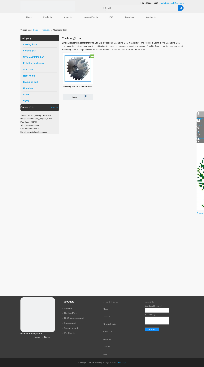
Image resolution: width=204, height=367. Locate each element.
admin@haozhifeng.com (172, 3)
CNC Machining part (74, 318)
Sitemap (106, 346)
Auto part (68, 308)
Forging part (70, 323)
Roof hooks (69, 333)
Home (29, 17)
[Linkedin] (3, 121)
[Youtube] (3, 135)
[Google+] (3, 128)
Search (181, 8)
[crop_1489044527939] (37, 314)
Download (129, 17)
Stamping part (71, 328)
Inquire (70, 97)
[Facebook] (3, 113)
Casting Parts (70, 313)
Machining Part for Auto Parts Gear (78, 86)
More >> (54, 107)
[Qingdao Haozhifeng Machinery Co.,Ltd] (48, 6)
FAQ (112, 17)
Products (47, 17)
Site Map (121, 362)
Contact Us (151, 17)
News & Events (91, 17)
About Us (67, 17)
